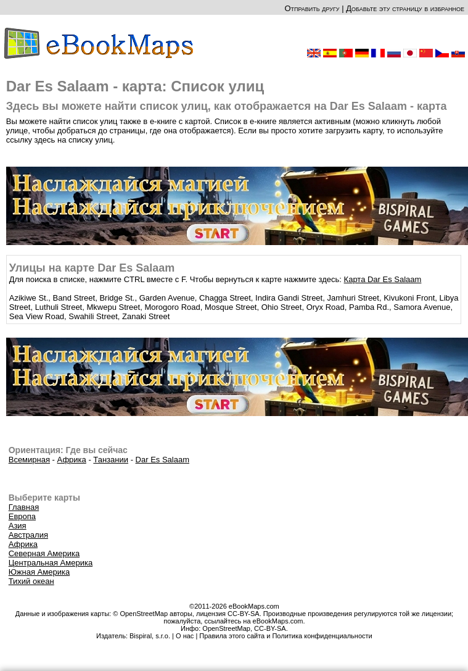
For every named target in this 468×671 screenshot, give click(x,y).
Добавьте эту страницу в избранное (405, 8)
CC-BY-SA (270, 628)
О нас (185, 636)
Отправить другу (311, 8)
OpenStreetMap (226, 628)
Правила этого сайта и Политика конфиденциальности (285, 636)
